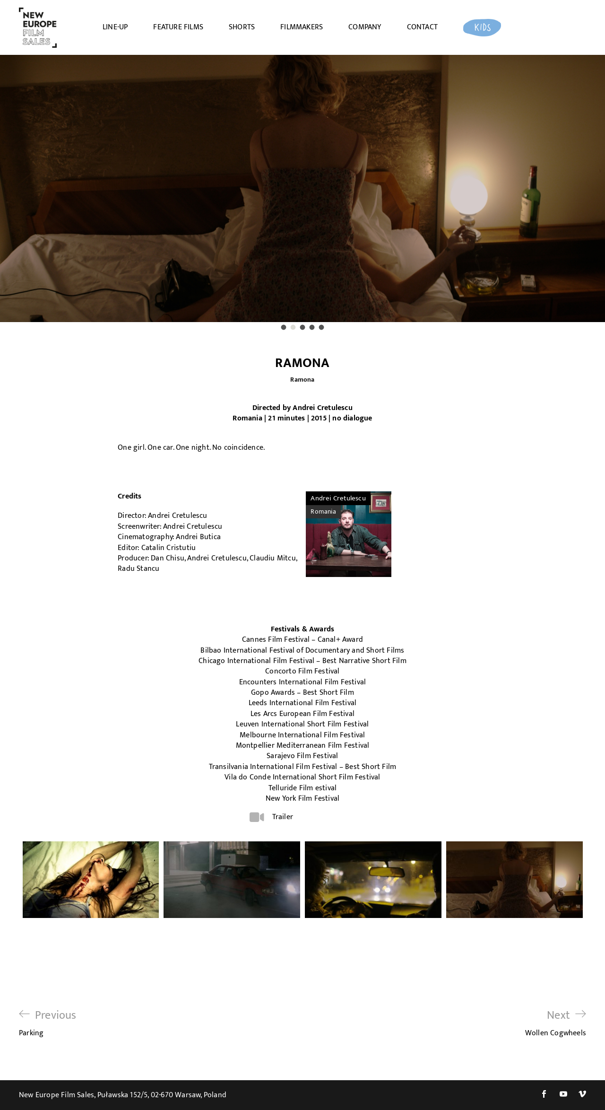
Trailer (282, 817)
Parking (48, 1023)
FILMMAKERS (301, 27)
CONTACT (422, 27)
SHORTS (242, 27)
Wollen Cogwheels (555, 1023)
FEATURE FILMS (178, 27)
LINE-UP (115, 27)
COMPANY (364, 27)
